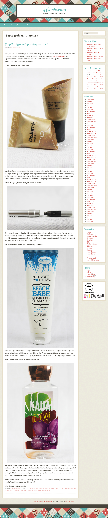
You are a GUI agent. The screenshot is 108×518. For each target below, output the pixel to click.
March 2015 (90, 173)
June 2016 (90, 143)
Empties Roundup (15, 488)
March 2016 (90, 149)
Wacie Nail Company (93, 260)
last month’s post (59, 56)
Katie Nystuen (91, 83)
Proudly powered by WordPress (43, 501)
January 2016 (90, 153)
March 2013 (90, 221)
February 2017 (91, 127)
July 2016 (89, 141)
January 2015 (90, 177)
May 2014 (89, 193)
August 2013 (90, 211)
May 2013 (89, 217)
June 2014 (90, 191)
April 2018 (90, 107)
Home (6, 25)
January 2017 (90, 129)
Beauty (89, 232)
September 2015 (91, 161)
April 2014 (90, 195)
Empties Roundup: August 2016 (26, 44)
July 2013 (89, 213)
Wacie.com (54, 10)
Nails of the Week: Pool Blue (95, 56)
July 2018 (89, 101)
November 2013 (91, 205)
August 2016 (90, 139)
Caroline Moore (69, 501)
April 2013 (89, 219)
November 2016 (91, 133)
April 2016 (90, 147)
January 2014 (90, 201)
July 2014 (89, 189)
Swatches (89, 256)
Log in (88, 271)
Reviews (89, 248)
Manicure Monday (92, 244)
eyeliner (67, 488)
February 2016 (91, 151)
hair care (73, 488)
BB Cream (52, 488)
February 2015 (91, 175)
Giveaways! (90, 238)
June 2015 (90, 167)
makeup (7, 490)
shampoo (23, 490)
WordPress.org (91, 276)
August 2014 (90, 187)
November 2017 (91, 117)
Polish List (30, 25)
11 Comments (46, 490)
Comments (91, 275)
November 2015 (91, 157)
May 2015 (89, 169)
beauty (57, 488)
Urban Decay (37, 490)
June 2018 (90, 103)
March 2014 (90, 197)
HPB (88, 242)
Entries (90, 273)
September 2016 (92, 137)
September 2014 (92, 185)
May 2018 (89, 105)
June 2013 (90, 215)
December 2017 (91, 115)
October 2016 (91, 135)
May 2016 (89, 145)
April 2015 (89, 171)
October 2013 (91, 207)
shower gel (30, 490)
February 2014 (91, 199)
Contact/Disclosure (17, 25)
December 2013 (91, 203)
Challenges (90, 234)
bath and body (31, 488)
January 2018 (90, 113)
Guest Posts (90, 240)
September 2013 (91, 209)
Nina (88, 79)
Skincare (89, 250)
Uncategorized (91, 258)
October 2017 (91, 119)
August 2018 (90, 99)
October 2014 (91, 183)
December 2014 (91, 179)
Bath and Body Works (42, 488)
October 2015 (91, 159)
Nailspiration (90, 246)
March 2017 (90, 125)
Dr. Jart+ (62, 488)
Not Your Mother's (15, 490)
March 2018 (90, 109)
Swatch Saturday (91, 252)
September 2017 (91, 121)
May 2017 (89, 123)
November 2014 (91, 181)
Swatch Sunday (91, 254)
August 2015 (90, 163)
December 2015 (91, 155)
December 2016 (91, 131)
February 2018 (91, 111)
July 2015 (89, 165)
